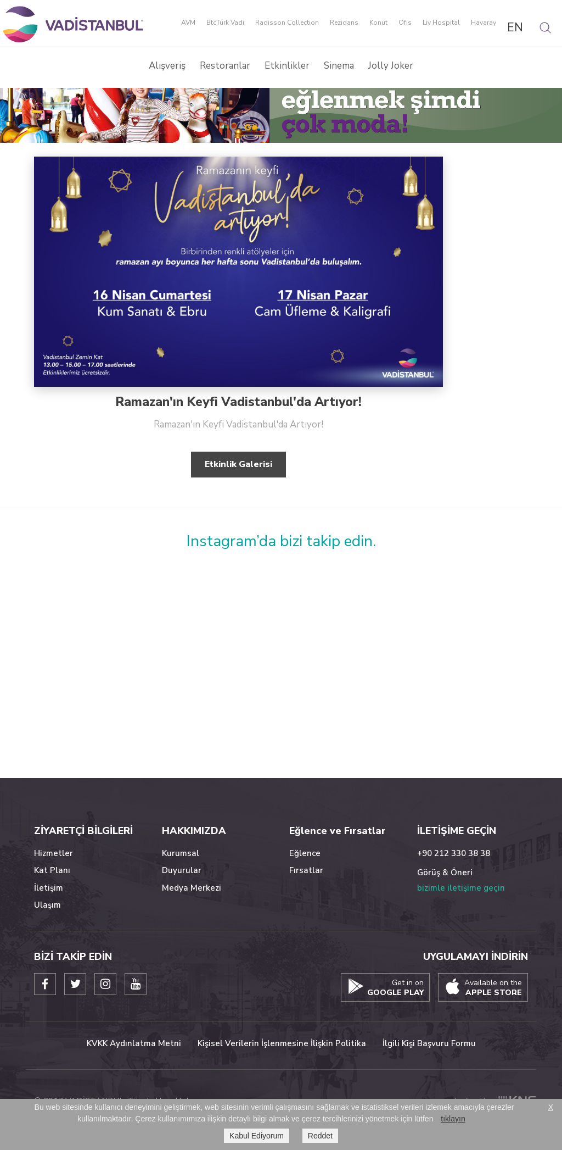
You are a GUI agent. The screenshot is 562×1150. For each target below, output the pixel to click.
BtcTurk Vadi (225, 23)
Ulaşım (47, 904)
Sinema (339, 65)
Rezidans (344, 23)
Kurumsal (180, 853)
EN (515, 27)
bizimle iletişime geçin (461, 887)
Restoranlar (225, 65)
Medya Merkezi (191, 887)
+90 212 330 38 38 (453, 853)
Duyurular (181, 870)
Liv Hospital (441, 23)
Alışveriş (167, 65)
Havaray (483, 23)
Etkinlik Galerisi (238, 464)
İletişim (48, 887)
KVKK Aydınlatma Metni (134, 1043)
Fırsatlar (306, 870)
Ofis (405, 23)
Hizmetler (53, 853)
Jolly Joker (390, 65)
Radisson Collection (287, 23)
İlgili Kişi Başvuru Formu (429, 1043)
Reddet (320, 1135)
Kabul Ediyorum (256, 1135)
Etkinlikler (287, 65)
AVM (188, 23)
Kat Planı (52, 870)
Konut (378, 23)
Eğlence (305, 853)
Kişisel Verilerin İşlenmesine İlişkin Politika (282, 1043)
